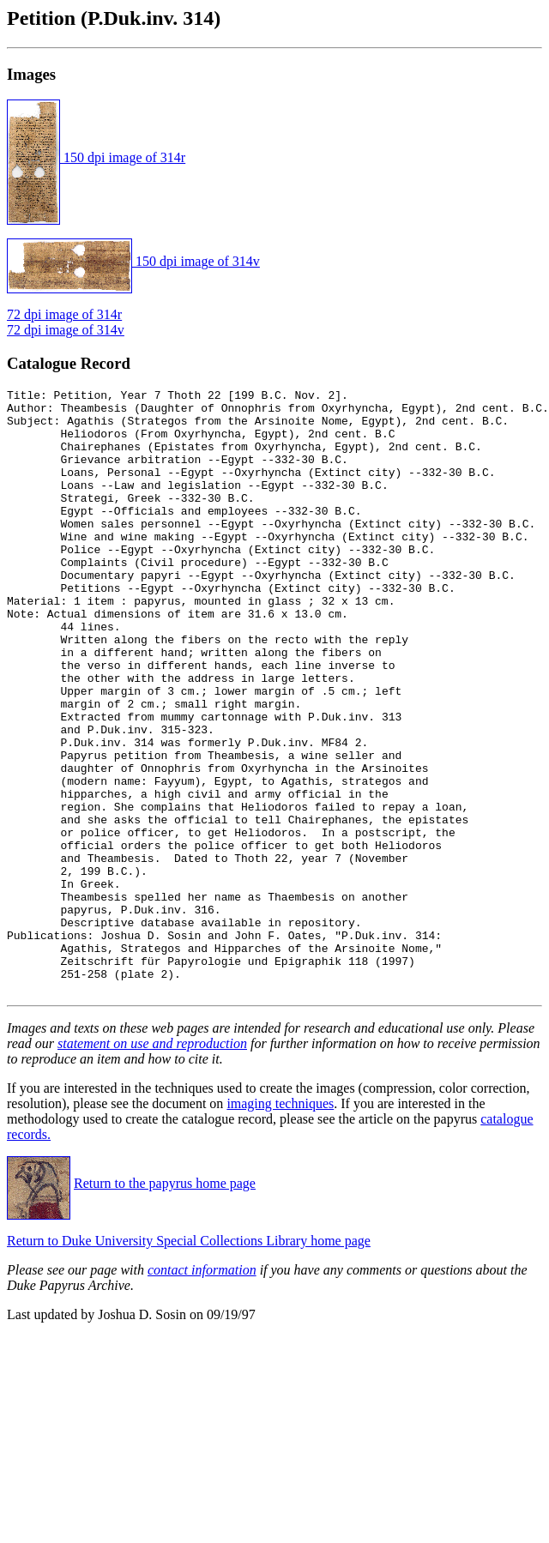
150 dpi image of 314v (133, 261)
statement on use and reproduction (152, 1164)
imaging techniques (280, 1224)
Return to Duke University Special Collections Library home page (189, 1361)
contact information (202, 1390)
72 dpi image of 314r (64, 314)
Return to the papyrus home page (165, 1304)
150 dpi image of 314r (96, 157)
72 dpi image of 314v (65, 329)
